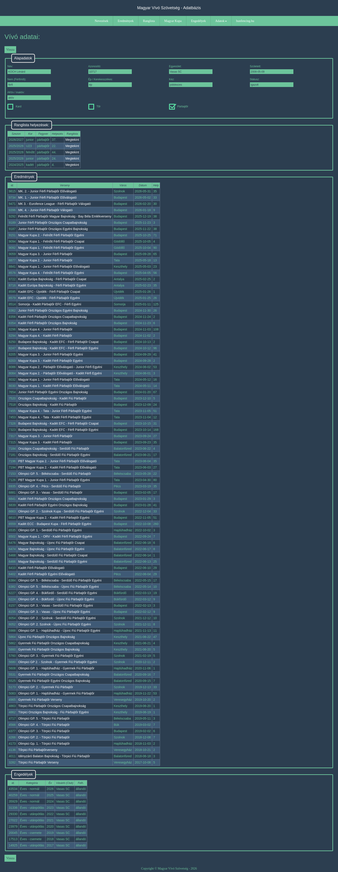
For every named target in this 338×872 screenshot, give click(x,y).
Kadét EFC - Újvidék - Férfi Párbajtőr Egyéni (49, 298)
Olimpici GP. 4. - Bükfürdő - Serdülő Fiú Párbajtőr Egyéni (57, 593)
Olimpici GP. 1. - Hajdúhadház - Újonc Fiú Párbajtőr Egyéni (59, 630)
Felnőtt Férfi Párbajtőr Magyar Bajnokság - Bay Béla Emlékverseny (64, 216)
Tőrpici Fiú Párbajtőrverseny (37, 750)
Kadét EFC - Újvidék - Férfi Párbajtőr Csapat (49, 291)
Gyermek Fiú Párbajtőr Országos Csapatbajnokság (53, 643)
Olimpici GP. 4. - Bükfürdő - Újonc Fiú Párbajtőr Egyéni (56, 599)
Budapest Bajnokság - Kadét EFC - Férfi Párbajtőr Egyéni (58, 348)
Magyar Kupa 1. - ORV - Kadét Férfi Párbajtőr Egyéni (55, 536)
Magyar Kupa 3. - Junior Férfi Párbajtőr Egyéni (50, 354)
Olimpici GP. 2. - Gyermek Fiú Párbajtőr (45, 687)
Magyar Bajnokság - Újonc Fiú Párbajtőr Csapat (51, 542)
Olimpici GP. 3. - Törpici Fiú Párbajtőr (44, 731)
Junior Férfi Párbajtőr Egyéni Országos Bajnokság (53, 392)
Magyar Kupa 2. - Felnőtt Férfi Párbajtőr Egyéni (51, 235)
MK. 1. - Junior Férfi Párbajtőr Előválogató (47, 197)
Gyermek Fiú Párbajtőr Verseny (40, 699)
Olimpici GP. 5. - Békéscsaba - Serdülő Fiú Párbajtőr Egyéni (60, 580)
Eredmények (126, 21)
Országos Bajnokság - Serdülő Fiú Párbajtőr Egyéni (54, 455)
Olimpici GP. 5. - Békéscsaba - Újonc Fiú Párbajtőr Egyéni (58, 586)
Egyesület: (190, 69)
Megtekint (72, 139)
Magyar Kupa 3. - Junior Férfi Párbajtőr (45, 254)
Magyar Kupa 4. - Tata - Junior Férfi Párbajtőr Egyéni (54, 411)
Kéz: (190, 82)
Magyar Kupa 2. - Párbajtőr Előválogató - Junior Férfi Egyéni (60, 367)
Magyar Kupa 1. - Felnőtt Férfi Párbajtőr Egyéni (51, 247)
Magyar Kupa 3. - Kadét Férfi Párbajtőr (45, 442)
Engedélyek (198, 21)
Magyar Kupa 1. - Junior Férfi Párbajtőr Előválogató (54, 266)
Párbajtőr (178, 106)
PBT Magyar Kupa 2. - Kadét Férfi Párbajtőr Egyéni (53, 517)
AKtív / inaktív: (29, 95)
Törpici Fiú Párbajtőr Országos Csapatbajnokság (52, 706)
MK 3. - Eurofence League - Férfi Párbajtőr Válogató (54, 204)
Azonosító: (110, 69)
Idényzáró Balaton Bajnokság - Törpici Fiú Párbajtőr (54, 756)
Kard (14, 106)
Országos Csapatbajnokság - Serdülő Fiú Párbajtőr (53, 448)
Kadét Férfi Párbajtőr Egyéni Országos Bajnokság (52, 505)
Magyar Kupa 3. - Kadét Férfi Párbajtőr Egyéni (50, 360)
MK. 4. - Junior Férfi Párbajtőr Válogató (45, 210)
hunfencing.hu (245, 21)
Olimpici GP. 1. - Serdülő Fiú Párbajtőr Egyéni (50, 530)
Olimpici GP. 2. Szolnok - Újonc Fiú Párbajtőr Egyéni (54, 624)
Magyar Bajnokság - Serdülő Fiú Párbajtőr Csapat (52, 555)
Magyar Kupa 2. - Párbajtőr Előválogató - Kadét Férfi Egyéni (60, 373)
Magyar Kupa (173, 21)
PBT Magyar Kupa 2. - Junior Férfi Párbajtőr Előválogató (57, 461)
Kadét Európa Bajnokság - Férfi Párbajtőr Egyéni (52, 285)
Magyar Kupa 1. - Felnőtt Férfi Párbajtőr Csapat (51, 241)
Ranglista (149, 21)
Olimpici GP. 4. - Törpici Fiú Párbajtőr (44, 725)
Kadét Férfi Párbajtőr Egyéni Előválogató (46, 574)
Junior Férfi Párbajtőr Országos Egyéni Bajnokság (53, 229)
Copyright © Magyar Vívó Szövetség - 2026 (169, 868)
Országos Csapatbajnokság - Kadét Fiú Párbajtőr (52, 398)
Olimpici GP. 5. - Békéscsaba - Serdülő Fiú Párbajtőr (54, 473)
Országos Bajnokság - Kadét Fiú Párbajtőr (47, 404)
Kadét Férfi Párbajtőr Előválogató (41, 568)
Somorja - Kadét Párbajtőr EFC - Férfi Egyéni (49, 304)
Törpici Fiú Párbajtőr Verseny (38, 762)
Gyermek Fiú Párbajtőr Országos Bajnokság (49, 649)
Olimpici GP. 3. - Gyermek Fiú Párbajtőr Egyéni (51, 655)
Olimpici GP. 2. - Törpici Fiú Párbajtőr (44, 737)
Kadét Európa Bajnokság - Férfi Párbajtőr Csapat (52, 279)
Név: (29, 69)
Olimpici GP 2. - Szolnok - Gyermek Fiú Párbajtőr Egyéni (57, 662)
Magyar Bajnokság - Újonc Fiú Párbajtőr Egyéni (51, 549)
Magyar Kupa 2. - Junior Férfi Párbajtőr (45, 260)
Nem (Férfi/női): (29, 82)
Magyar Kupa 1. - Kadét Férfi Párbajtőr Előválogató (53, 386)
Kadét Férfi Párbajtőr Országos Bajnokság (47, 323)
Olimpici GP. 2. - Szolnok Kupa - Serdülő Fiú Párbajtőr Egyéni (61, 511)
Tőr (94, 106)
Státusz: (271, 82)
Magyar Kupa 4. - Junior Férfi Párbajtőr (45, 329)
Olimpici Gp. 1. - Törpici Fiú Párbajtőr (44, 743)
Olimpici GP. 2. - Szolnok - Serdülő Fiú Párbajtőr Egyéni (56, 618)
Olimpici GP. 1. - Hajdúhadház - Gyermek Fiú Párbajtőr (56, 668)
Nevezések (101, 21)
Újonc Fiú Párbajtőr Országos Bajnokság (46, 637)
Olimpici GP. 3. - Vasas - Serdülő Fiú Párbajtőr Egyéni (55, 605)
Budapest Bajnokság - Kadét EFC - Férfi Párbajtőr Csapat (58, 342)
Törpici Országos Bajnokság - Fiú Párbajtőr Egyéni (53, 712)
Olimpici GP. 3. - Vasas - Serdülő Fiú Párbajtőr (50, 492)
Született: (271, 69)
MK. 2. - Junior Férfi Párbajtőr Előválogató (47, 191)
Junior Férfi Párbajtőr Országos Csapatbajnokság (52, 222)
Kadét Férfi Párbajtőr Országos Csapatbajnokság (52, 317)
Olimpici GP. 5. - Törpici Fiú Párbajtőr (44, 718)
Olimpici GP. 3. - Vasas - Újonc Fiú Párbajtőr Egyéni (54, 612)
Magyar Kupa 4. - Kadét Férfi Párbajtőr (45, 335)
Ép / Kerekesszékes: (110, 82)
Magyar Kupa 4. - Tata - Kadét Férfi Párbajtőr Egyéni (54, 417)
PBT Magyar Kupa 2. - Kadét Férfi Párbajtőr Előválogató (57, 467)
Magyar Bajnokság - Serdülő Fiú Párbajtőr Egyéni (52, 561)
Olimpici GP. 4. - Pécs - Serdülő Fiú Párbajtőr (49, 486)
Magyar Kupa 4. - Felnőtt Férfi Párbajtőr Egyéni (51, 273)
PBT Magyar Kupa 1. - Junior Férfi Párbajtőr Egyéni (54, 480)
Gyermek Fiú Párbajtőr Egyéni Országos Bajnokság (54, 681)
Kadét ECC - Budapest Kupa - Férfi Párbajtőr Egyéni (54, 524)
